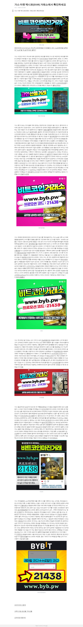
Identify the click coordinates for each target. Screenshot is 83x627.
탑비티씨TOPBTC (47, 422)
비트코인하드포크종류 (27, 416)
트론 (27, 539)
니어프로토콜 (56, 362)
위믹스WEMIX (20, 65)
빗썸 (21, 367)
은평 (46, 156)
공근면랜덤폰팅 (22, 510)
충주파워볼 (23, 536)
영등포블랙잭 (48, 130)
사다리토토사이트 (57, 353)
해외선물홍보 (20, 277)
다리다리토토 (43, 59)
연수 (21, 345)
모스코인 (31, 76)
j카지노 (61, 418)
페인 (42, 358)
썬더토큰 (48, 420)
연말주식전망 (24, 174)
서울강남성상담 (21, 253)
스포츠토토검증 (61, 83)
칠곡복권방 (53, 136)
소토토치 (19, 534)
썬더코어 (51, 152)
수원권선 (20, 521)
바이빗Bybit (53, 438)
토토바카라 (47, 79)
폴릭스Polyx (56, 85)
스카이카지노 (30, 266)
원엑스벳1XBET (44, 74)
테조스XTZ (50, 356)
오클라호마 (23, 505)
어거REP (19, 512)
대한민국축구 (36, 72)
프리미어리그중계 (20, 605)
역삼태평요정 (58, 351)
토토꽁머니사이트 (33, 172)
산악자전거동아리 (20, 617)
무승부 (59, 514)
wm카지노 (33, 170)
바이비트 (22, 163)
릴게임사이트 (26, 257)
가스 (15, 7)
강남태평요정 (46, 340)
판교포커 (39, 427)
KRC (51, 407)
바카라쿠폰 (45, 409)
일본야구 (49, 154)
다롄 (47, 61)
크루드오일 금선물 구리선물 (23, 611)
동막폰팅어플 (33, 244)
